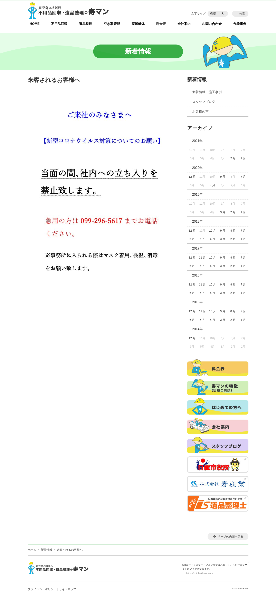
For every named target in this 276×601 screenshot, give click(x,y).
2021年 (197, 141)
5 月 (202, 239)
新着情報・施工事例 (207, 92)
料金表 (161, 24)
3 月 (223, 212)
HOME (35, 24)
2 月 (233, 158)
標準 (213, 13)
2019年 (197, 194)
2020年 (197, 167)
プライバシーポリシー (42, 589)
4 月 (212, 185)
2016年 (197, 275)
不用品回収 (59, 24)
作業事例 (239, 24)
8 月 (233, 230)
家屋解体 (138, 24)
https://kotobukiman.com (199, 573)
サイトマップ (67, 589)
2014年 (197, 329)
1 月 (243, 158)
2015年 (197, 302)
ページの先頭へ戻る (230, 536)
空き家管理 (112, 24)
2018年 (197, 221)
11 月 (202, 257)
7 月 (243, 176)
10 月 (212, 230)
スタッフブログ (203, 102)
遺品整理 (85, 24)
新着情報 (197, 79)
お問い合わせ (212, 24)
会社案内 (184, 24)
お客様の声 (200, 111)
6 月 (192, 239)
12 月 (192, 176)
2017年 (197, 248)
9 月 (223, 176)
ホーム (32, 549)
